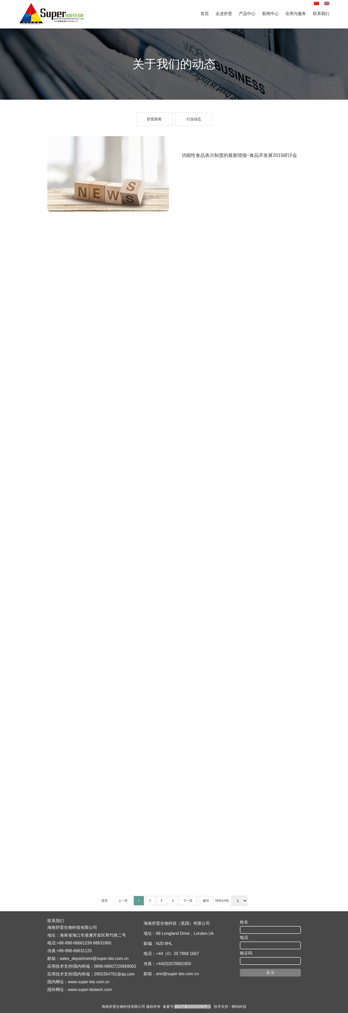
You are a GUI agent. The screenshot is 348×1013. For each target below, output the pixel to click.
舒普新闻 (154, 119)
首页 (205, 13)
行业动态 (194, 119)
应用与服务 (295, 13)
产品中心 (247, 13)
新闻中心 (270, 13)
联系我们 (321, 13)
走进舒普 (224, 13)
